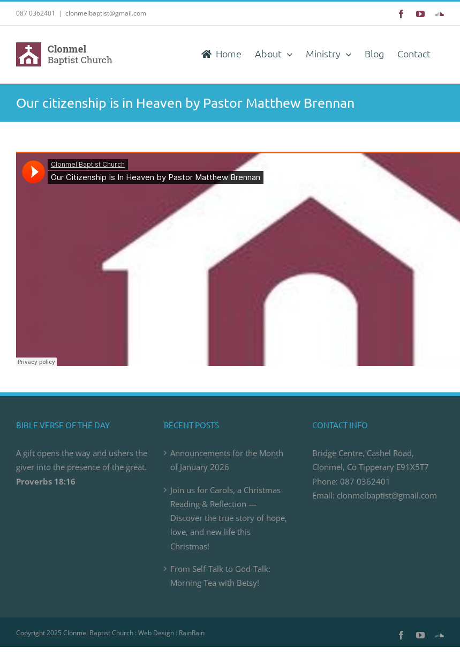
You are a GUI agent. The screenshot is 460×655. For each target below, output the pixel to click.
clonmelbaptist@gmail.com (105, 13)
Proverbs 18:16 (46, 481)
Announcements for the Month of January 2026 (226, 460)
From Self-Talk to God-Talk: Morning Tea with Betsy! (220, 575)
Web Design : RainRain (171, 633)
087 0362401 (365, 481)
